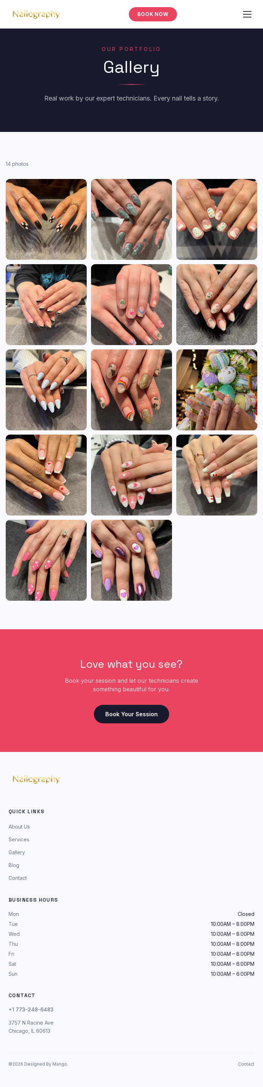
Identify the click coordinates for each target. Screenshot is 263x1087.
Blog (14, 865)
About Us (19, 827)
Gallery (17, 852)
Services (19, 839)
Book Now (153, 14)
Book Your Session (131, 714)
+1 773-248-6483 (31, 1009)
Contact (18, 878)
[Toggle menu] (247, 14)
